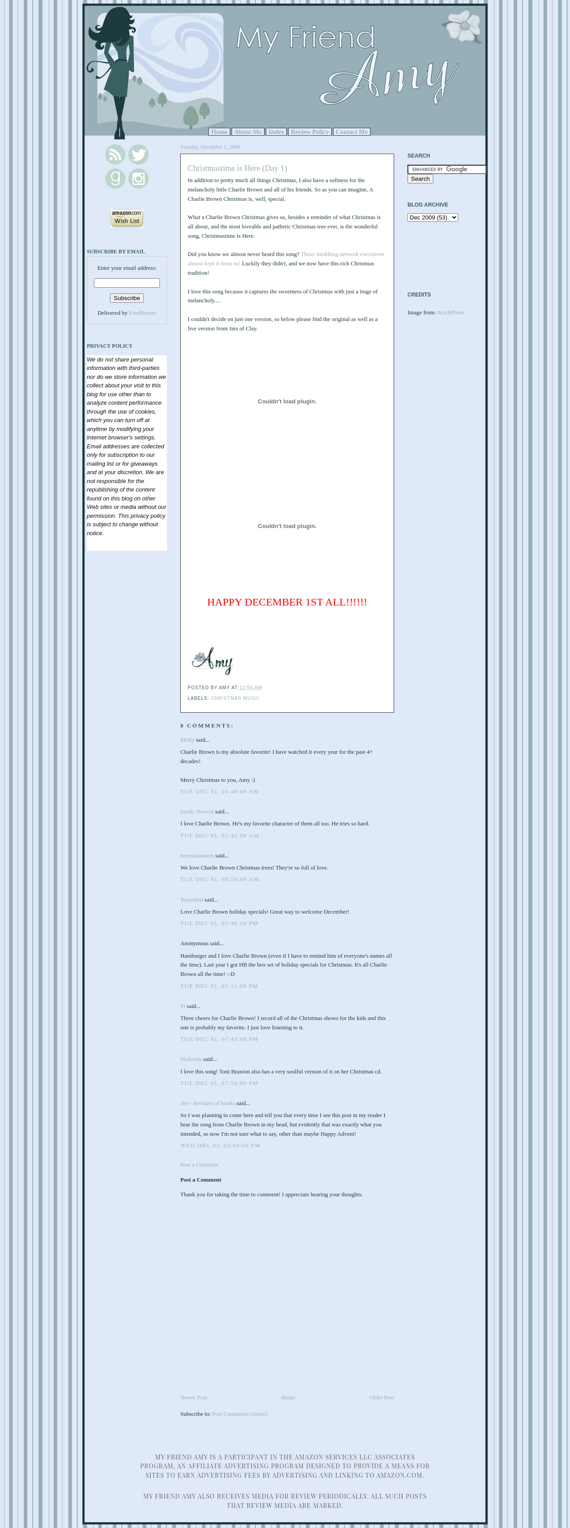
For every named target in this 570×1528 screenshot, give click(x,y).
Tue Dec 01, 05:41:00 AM (219, 835)
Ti (182, 1006)
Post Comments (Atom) (240, 1413)
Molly (187, 739)
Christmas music (235, 698)
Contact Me (352, 131)
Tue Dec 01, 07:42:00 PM (219, 1039)
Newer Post (193, 1397)
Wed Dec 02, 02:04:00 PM (220, 1145)
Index (276, 131)
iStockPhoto (450, 312)
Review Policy (310, 131)
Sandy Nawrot (197, 811)
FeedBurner (142, 312)
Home (219, 131)
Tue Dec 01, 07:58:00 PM (219, 1083)
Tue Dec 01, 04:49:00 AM (219, 791)
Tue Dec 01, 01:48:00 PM (219, 923)
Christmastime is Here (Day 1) (237, 168)
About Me (248, 131)
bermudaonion (197, 855)
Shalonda (191, 1059)
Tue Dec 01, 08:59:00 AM (219, 879)
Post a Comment (199, 1164)
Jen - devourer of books (207, 1103)
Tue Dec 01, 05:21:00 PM (219, 986)
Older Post (382, 1397)
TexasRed (191, 899)
